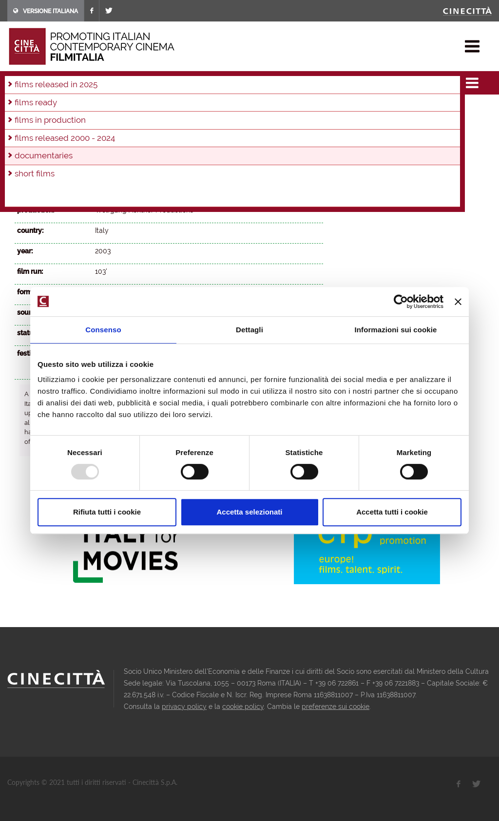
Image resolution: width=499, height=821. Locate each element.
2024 (93, 108)
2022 (135, 108)
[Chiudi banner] (458, 301)
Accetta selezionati (249, 512)
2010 (85, 121)
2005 (192, 121)
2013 (24, 121)
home (16, 80)
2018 (218, 108)
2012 (44, 121)
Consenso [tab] (103, 329)
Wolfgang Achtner (124, 189)
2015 (280, 108)
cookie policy (243, 706)
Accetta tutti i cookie (392, 512)
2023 (114, 108)
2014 (300, 108)
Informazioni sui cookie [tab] (396, 329)
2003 (235, 121)
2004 (144, 80)
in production (37, 108)
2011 (64, 121)
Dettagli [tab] (249, 329)
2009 (106, 121)
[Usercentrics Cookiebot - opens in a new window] (400, 301)
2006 (170, 121)
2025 (72, 108)
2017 (238, 108)
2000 (299, 121)
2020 (176, 108)
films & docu (53, 80)
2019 (197, 108)
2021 (155, 108)
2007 (149, 121)
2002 (257, 121)
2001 (278, 121)
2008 (127, 121)
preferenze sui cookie (335, 706)
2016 (259, 108)
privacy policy (184, 706)
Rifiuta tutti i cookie (107, 512)
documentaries (104, 80)
